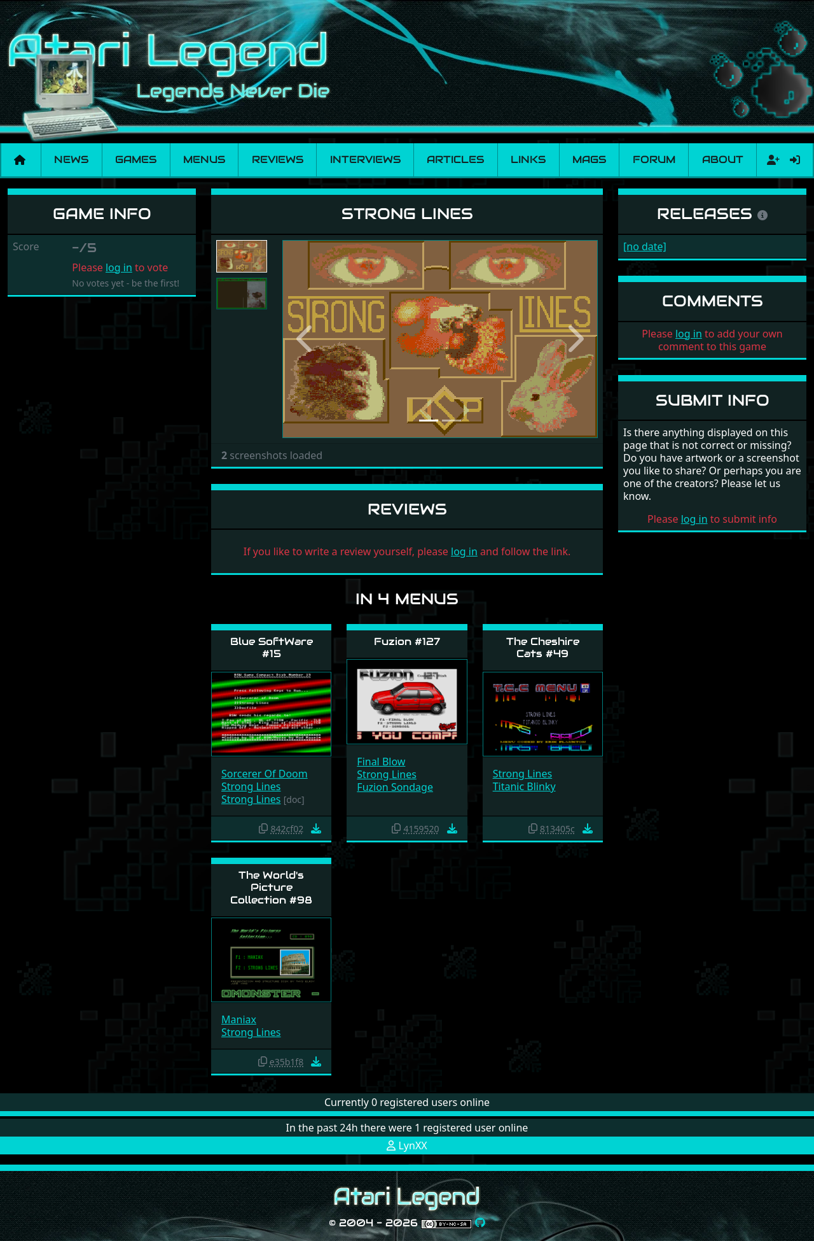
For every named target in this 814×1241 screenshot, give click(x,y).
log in (119, 267)
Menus (204, 159)
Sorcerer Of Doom (264, 774)
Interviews (365, 159)
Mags (589, 159)
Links (528, 159)
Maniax (238, 1019)
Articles (455, 159)
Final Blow (381, 762)
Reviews (277, 159)
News (71, 159)
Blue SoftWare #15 (271, 647)
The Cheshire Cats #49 (542, 647)
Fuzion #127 (407, 641)
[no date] (644, 246)
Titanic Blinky (524, 786)
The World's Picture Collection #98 (271, 887)
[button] (305, 339)
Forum (654, 159)
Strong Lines (251, 786)
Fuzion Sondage (395, 787)
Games (135, 159)
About (722, 159)
